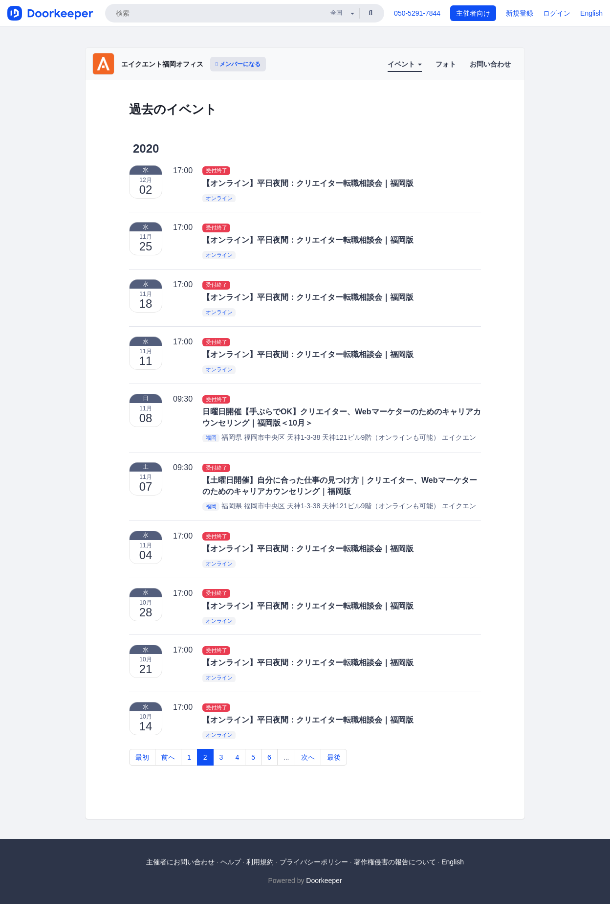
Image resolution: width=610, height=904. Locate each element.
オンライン (219, 198)
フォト (446, 64)
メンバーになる (238, 64)
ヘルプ (230, 862)
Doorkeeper (324, 880)
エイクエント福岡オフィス (162, 64)
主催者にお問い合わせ (180, 862)
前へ (168, 757)
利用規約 (260, 862)
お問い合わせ (490, 64)
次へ (308, 757)
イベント (405, 64)
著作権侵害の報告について (395, 862)
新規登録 (519, 13)
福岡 (211, 438)
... (286, 757)
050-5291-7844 (417, 13)
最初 (142, 757)
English (591, 13)
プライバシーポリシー (314, 862)
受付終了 (216, 171)
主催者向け (473, 13)
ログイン (556, 13)
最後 (334, 757)
